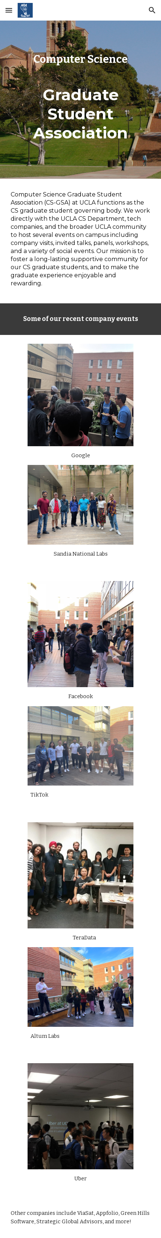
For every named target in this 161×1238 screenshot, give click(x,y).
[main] (80, 99)
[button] (9, 10)
